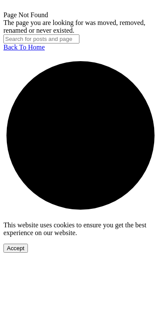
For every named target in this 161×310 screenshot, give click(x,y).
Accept (15, 248)
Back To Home (24, 47)
